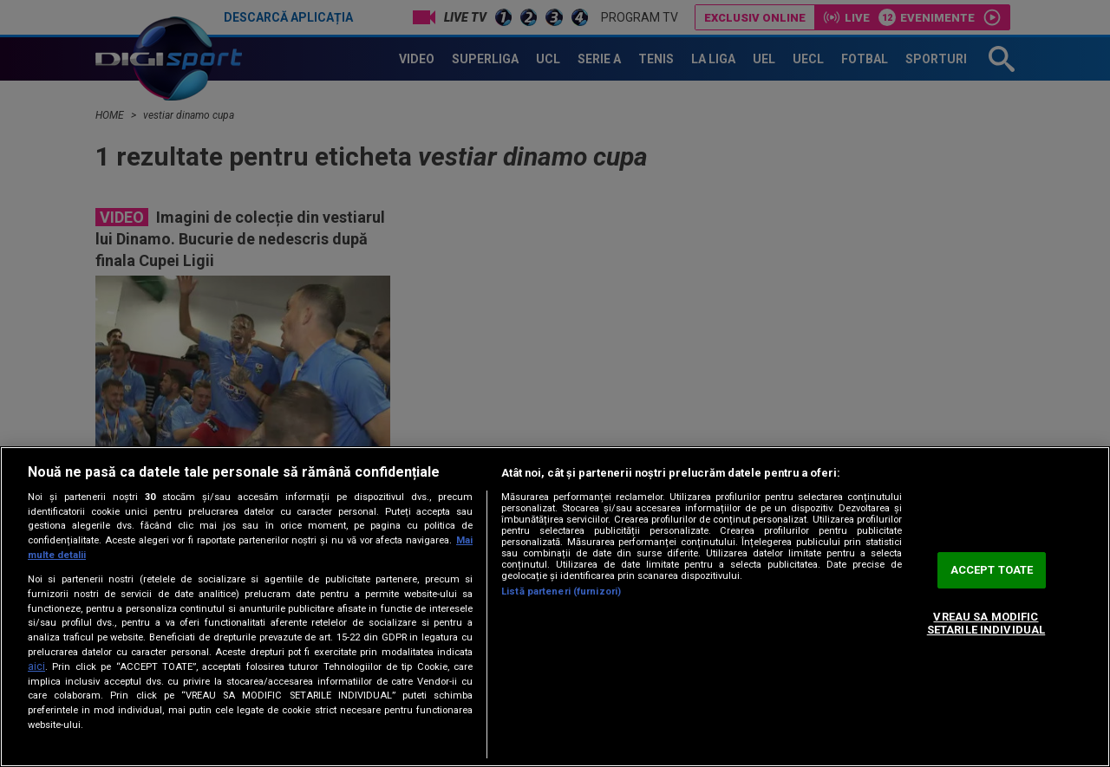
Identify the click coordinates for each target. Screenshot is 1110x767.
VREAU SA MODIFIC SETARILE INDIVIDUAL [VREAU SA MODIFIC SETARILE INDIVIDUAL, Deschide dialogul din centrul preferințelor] (986, 623)
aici (36, 666)
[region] (555, 606)
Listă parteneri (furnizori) (561, 591)
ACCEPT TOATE (992, 569)
